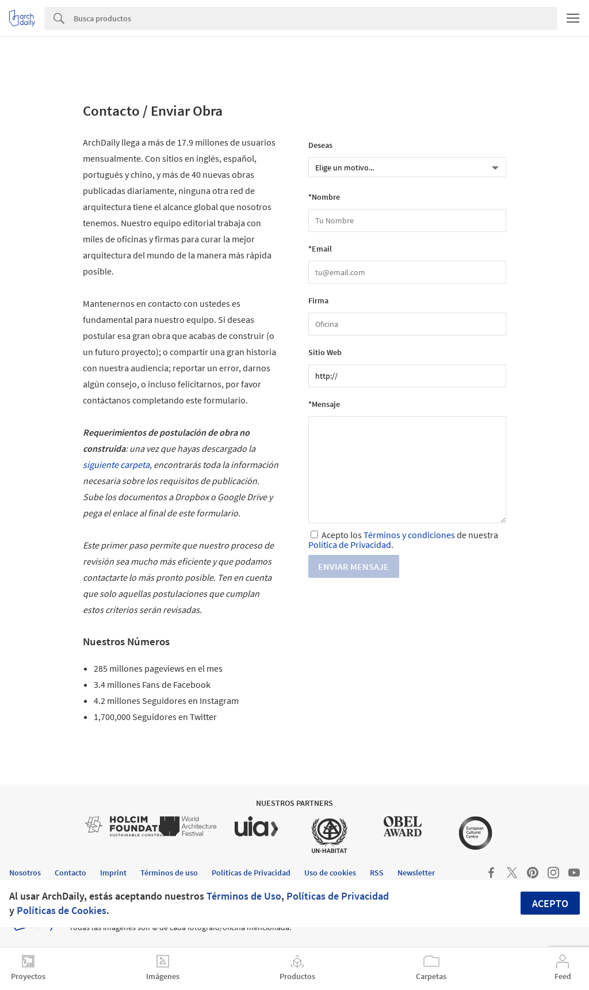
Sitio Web (325, 352)
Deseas (320, 145)
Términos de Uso (243, 896)
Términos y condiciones (409, 534)
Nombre (326, 197)
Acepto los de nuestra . (403, 539)
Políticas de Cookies (61, 910)
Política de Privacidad (349, 544)
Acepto (550, 903)
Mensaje (326, 404)
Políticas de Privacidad (337, 896)
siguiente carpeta (116, 464)
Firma (318, 301)
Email (322, 249)
